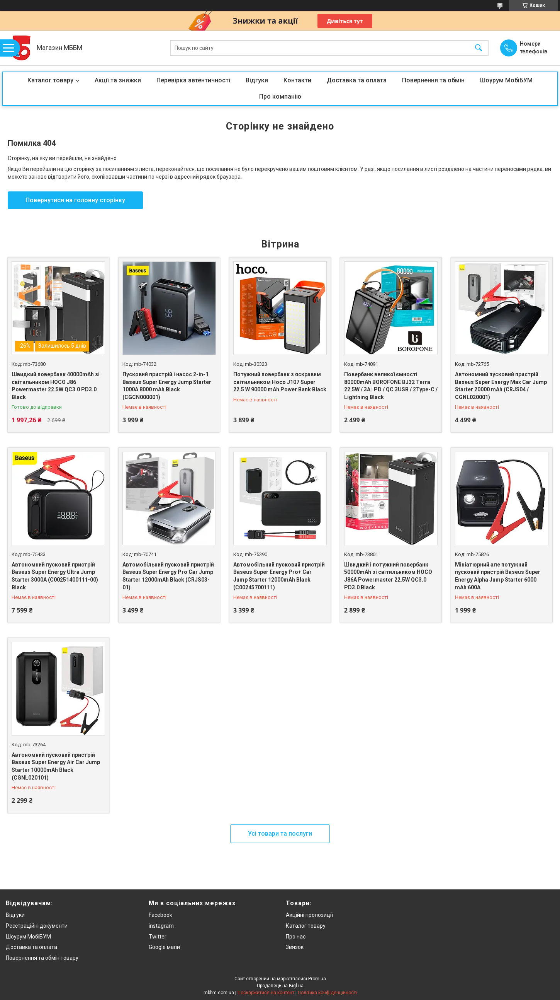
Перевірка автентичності (193, 80)
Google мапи (164, 947)
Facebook (160, 915)
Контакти (297, 80)
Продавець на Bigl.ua (280, 985)
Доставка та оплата (357, 80)
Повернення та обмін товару (42, 958)
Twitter (157, 936)
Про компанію (280, 96)
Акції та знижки (118, 80)
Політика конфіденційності (327, 992)
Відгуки (257, 80)
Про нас (295, 936)
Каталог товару (50, 80)
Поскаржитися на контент (266, 992)
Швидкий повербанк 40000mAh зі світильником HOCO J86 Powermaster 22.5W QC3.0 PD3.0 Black (56, 385)
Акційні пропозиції (309, 915)
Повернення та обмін (433, 80)
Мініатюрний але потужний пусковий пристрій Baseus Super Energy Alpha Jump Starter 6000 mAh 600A (497, 575)
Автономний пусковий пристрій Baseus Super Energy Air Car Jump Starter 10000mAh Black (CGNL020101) (56, 766)
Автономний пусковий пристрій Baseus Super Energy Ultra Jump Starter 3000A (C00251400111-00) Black (55, 575)
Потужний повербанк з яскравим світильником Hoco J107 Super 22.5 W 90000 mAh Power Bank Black (279, 381)
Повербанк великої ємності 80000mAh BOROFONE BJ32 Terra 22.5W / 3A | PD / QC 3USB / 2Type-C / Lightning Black (391, 385)
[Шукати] (478, 48)
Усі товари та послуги (280, 833)
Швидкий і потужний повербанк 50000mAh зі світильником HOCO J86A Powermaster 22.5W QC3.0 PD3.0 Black (388, 575)
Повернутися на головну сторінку (75, 200)
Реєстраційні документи (37, 926)
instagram (161, 926)
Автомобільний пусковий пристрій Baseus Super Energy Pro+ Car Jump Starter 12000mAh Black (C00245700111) (279, 575)
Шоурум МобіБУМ (506, 80)
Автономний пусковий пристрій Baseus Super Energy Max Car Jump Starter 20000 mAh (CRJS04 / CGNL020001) (501, 385)
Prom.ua (317, 978)
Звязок (295, 947)
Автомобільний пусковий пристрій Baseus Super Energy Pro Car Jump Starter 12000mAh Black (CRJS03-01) (168, 575)
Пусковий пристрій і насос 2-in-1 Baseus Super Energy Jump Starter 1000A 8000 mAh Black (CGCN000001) (166, 385)
